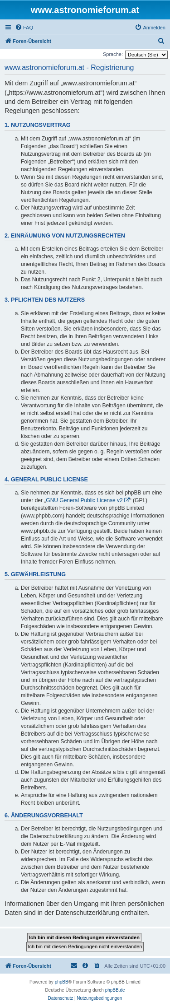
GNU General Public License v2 (84, 500)
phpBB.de (115, 990)
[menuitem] (24, 27)
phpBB (61, 981)
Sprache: (113, 54)
